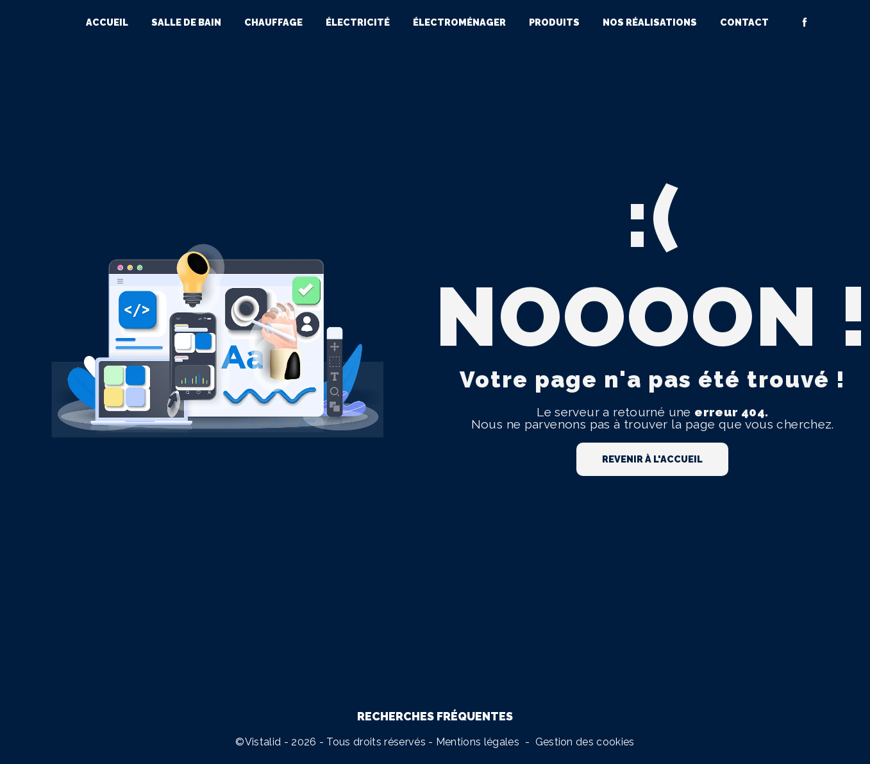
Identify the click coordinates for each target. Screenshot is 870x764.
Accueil (107, 22)
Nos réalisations (650, 22)
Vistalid (263, 742)
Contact (744, 22)
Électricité (358, 22)
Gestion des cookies (585, 742)
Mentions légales (477, 742)
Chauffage (273, 22)
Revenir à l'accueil (652, 459)
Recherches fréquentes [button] (435, 716)
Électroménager (459, 22)
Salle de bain (186, 22)
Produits (554, 22)
